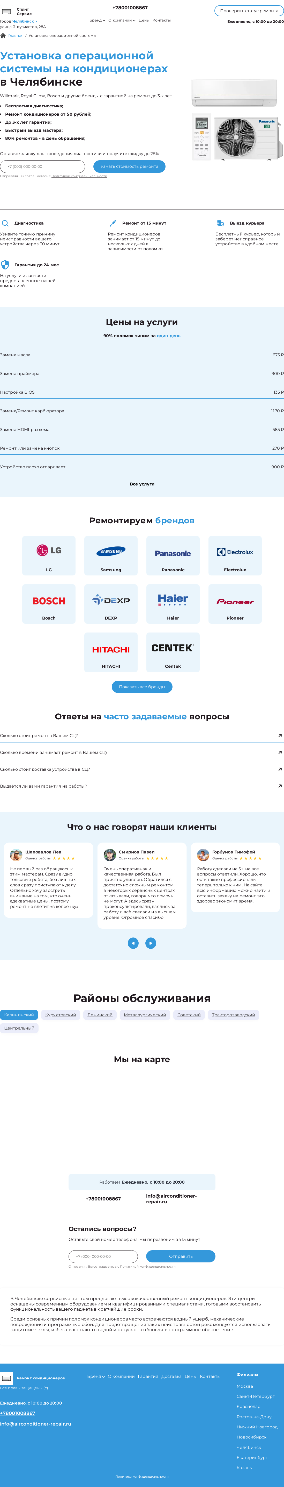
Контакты (162, 20)
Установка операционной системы (62, 35)
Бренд (97, 20)
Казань (244, 1467)
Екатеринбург (252, 1457)
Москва (245, 1386)
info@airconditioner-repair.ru (171, 1199)
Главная (15, 35)
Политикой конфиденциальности (79, 176)
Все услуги (142, 484)
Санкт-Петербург (256, 1396)
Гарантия (148, 1376)
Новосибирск (251, 1437)
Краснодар (248, 1406)
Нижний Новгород (257, 1427)
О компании (122, 20)
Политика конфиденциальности (142, 1476)
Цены (144, 20)
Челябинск (249, 1447)
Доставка (171, 1376)
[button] (133, 943)
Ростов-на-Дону (254, 1416)
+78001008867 (130, 8)
